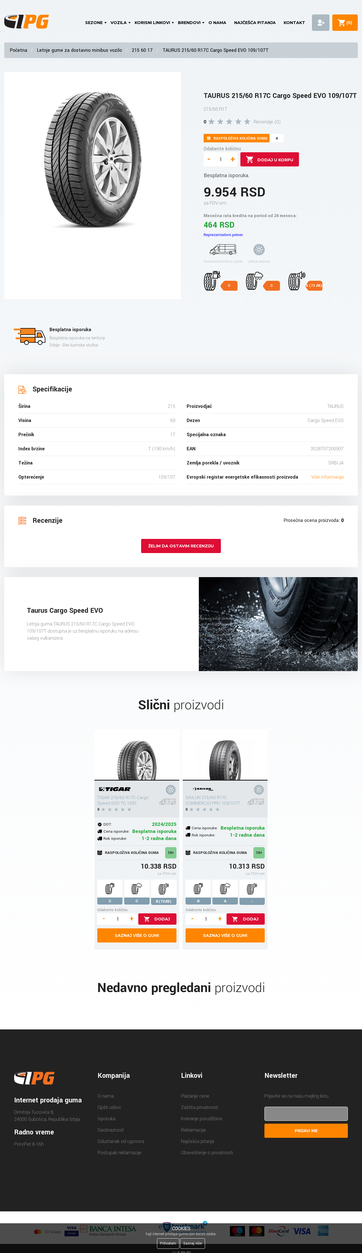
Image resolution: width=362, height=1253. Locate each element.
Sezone (94, 22)
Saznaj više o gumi (137, 935)
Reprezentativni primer (223, 234)
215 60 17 (142, 50)
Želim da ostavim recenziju (181, 546)
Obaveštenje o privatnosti (207, 1152)
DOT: (108, 824)
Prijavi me (306, 1130)
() (348, 22)
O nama (217, 22)
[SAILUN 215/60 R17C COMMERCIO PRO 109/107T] (225, 755)
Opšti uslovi (109, 1107)
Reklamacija (193, 1130)
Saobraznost (111, 1130)
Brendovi (189, 22)
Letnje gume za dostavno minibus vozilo (79, 50)
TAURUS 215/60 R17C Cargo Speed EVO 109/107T (216, 50)
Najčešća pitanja (255, 22)
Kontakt (294, 22)
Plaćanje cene (195, 1096)
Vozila (119, 22)
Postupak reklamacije (119, 1152)
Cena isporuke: (117, 831)
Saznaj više (192, 1243)
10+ (171, 852)
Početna (18, 50)
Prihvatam (168, 1243)
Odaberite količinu (222, 148)
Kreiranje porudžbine (201, 1118)
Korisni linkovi (152, 22)
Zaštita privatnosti (199, 1107)
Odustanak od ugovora (121, 1141)
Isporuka (106, 1118)
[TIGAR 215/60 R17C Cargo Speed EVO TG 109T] (136, 755)
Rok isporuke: (115, 838)
